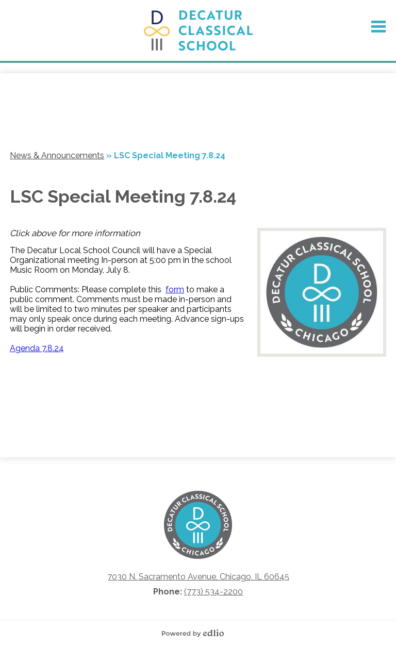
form (175, 289)
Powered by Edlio (195, 633)
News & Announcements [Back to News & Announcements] (57, 155)
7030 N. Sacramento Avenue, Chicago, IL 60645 (198, 577)
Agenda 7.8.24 (37, 348)
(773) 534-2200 (213, 592)
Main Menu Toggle (378, 26)
